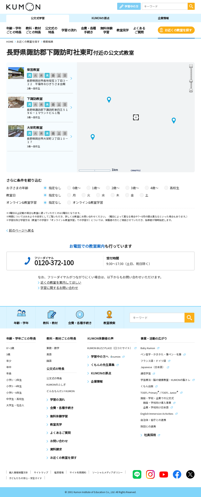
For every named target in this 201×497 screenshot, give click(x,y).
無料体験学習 (106, 30)
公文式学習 (38, 18)
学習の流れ (69, 30)
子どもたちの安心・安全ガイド (25, 478)
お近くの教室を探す (178, 30)
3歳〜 (135, 187)
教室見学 (123, 30)
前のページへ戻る (21, 230)
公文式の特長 (51, 30)
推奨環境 (59, 472)
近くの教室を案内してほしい (60, 282)
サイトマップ (41, 472)
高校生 (174, 187)
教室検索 (109, 323)
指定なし (55, 187)
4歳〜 (154, 187)
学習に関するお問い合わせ (59, 288)
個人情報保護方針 (18, 472)
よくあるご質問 (139, 30)
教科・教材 (50, 323)
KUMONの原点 (100, 18)
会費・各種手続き (88, 30)
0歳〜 (77, 187)
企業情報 (163, 18)
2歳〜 (115, 187)
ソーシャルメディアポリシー (107, 472)
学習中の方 (131, 6)
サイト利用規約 (78, 472)
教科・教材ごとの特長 (33, 30)
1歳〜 (96, 187)
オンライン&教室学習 (88, 202)
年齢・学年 (21, 323)
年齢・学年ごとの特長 (13, 30)
